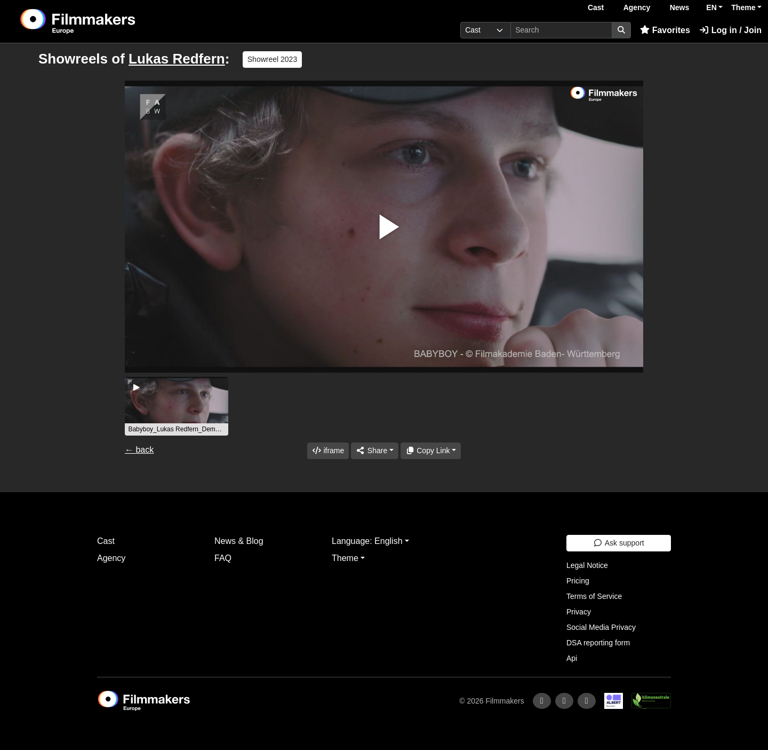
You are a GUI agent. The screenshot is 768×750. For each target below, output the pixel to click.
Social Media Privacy (601, 627)
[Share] (374, 451)
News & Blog (238, 541)
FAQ (222, 558)
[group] (176, 406)
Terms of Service (594, 596)
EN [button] (711, 7)
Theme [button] (743, 7)
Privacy (578, 611)
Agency (637, 7)
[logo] (104, 21)
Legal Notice (587, 565)
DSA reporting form (598, 642)
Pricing (577, 581)
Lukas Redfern (177, 59)
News (680, 7)
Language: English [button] (367, 541)
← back (139, 449)
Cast (596, 7)
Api (571, 658)
